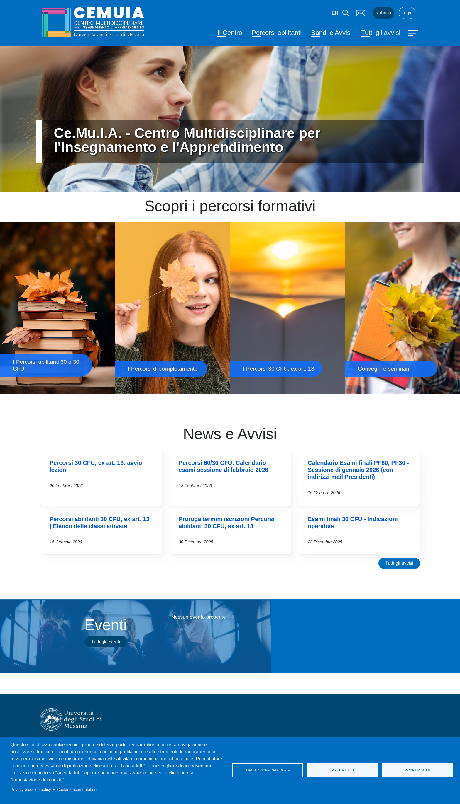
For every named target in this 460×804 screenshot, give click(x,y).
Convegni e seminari (402, 308)
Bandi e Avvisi (331, 32)
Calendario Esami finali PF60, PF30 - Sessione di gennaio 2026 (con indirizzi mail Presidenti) (358, 470)
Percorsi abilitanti (277, 32)
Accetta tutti (417, 770)
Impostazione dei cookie (267, 770)
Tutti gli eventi (105, 641)
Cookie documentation (77, 789)
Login (407, 12)
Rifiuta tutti (343, 770)
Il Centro (229, 32)
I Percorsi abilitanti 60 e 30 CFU (57, 308)
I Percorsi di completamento (172, 308)
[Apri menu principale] (414, 32)
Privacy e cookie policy (31, 789)
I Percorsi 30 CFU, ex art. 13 (287, 308)
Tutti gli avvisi (380, 32)
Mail (361, 13)
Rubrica (383, 12)
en (335, 13)
